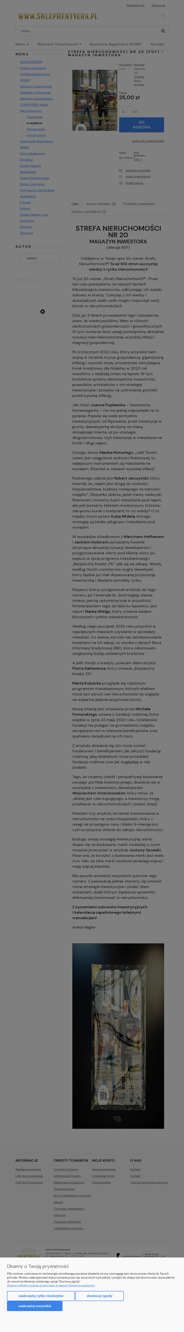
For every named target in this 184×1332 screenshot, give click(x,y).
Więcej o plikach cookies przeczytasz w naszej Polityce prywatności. (51, 1285)
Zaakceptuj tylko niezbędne (40, 1296)
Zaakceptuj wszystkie (34, 1306)
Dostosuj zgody (99, 1296)
